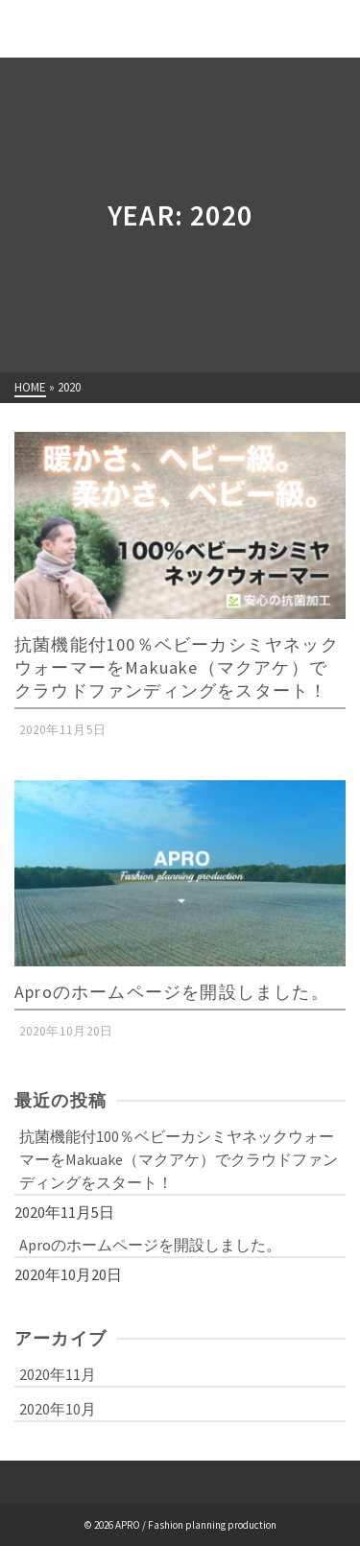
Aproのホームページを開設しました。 (150, 1244)
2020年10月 (57, 1408)
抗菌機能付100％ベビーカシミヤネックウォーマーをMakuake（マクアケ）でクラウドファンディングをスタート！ (178, 1159)
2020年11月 (57, 1374)
